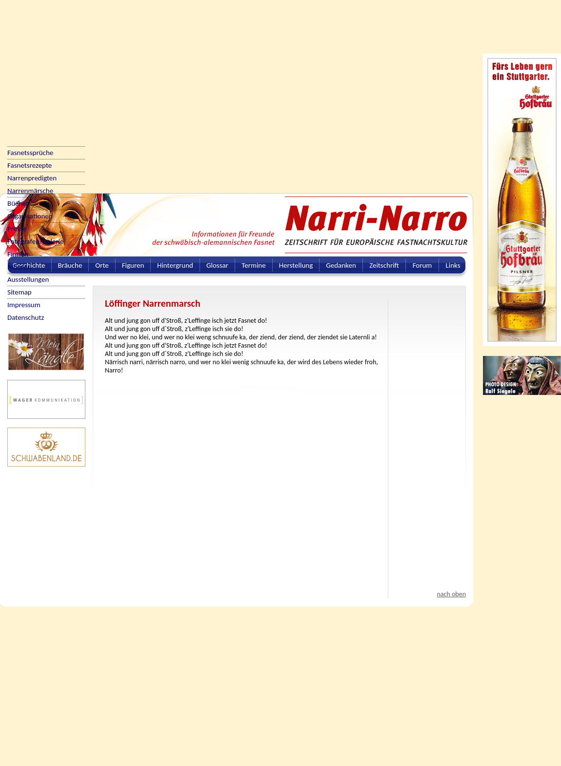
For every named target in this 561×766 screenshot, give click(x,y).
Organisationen (30, 216)
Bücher (17, 203)
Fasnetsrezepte (29, 165)
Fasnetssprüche (30, 152)
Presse (16, 228)
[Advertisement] (91, 91)
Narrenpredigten (32, 178)
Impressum (23, 304)
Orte (102, 265)
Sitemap (19, 292)
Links (452, 265)
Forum (422, 265)
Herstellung (296, 265)
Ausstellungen (28, 279)
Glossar (217, 265)
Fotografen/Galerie (35, 241)
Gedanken (341, 265)
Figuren (133, 265)
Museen (19, 266)
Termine (253, 265)
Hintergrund (175, 265)
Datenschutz (25, 317)
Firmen (17, 254)
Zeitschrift (384, 265)
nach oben (451, 594)
